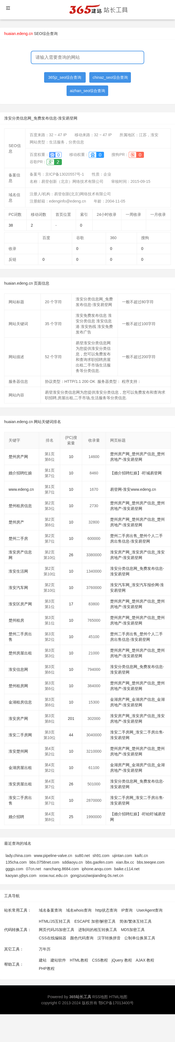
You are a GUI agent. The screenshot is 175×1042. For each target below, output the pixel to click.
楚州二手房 (18, 538)
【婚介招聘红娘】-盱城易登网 (136, 473)
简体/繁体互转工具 (136, 921)
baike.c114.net (127, 869)
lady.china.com (18, 855)
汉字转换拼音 (109, 938)
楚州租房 (16, 620)
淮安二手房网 (20, 735)
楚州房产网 (18, 456)
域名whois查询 (79, 910)
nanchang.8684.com (61, 869)
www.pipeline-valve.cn (53, 855)
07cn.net (33, 869)
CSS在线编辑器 (52, 938)
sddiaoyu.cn (72, 862)
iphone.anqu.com (96, 869)
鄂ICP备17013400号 (116, 1003)
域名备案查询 (50, 910)
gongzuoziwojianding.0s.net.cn (96, 875)
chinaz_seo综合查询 (110, 77)
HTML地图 (118, 997)
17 (71, 604)
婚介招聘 (16, 817)
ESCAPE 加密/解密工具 (95, 921)
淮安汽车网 (18, 587)
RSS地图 (100, 997)
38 (11, 225)
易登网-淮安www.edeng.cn (133, 489)
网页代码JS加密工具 (56, 929)
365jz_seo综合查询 (65, 77)
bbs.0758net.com (44, 862)
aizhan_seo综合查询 (87, 90)
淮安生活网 (18, 571)
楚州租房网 (18, 686)
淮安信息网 (18, 669)
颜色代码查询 (81, 938)
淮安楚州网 (18, 751)
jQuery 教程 (121, 960)
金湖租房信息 (20, 702)
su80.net (82, 855)
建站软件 (58, 960)
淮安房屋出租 (20, 784)
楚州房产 (16, 522)
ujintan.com (122, 855)
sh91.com (101, 855)
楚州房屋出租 (20, 653)
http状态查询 (106, 910)
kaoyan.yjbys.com (21, 875)
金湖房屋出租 (20, 767)
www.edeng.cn (21, 489)
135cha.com (16, 862)
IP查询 (127, 910)
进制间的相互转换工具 (97, 929)
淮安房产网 (18, 718)
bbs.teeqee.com (150, 862)
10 (71, 456)
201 (71, 718)
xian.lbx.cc (125, 862)
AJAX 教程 (145, 960)
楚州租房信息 (20, 506)
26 (71, 555)
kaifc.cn (141, 855)
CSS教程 (100, 960)
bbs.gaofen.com (99, 862)
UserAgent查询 (149, 910)
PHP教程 (47, 968)
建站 (43, 960)
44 (71, 735)
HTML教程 (79, 960)
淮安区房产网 (20, 604)
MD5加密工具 (133, 929)
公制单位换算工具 (139, 938)
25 (71, 817)
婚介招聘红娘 (20, 473)
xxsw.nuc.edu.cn (53, 875)
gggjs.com (14, 869)
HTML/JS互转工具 (54, 921)
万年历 (44, 949)
